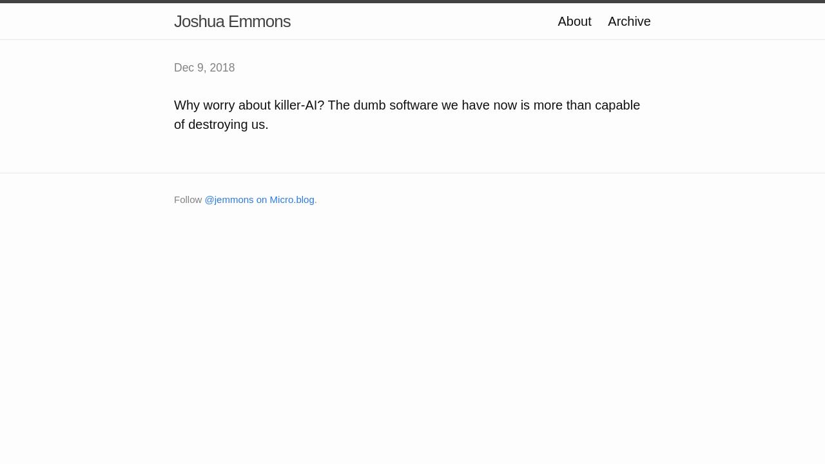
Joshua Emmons (232, 21)
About (574, 21)
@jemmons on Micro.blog (260, 199)
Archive (629, 21)
